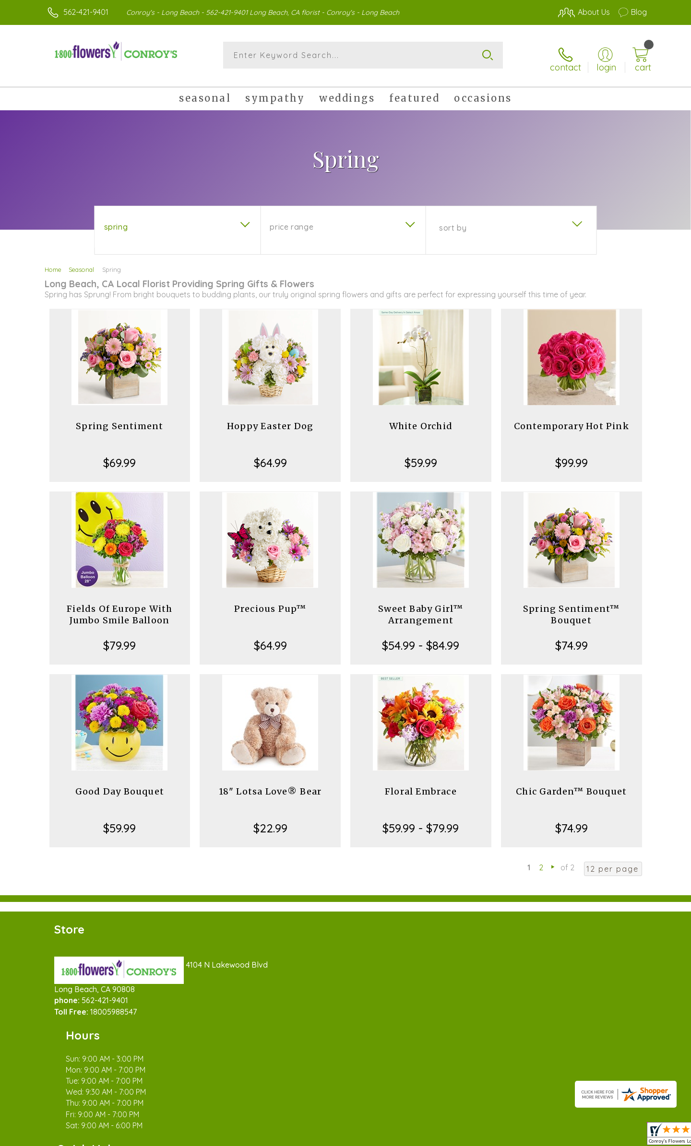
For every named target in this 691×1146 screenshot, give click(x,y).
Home (53, 263)
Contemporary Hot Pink (571, 419)
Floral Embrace (421, 784)
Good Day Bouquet (119, 784)
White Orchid (421, 419)
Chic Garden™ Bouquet (571, 784)
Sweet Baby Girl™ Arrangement (420, 607)
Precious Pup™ (270, 602)
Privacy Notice (493, 1136)
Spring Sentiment (119, 419)
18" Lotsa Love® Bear (270, 784)
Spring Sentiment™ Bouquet (571, 607)
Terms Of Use (436, 1136)
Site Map (621, 1136)
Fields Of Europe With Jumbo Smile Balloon (119, 607)
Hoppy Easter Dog (270, 419)
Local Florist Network (562, 1136)
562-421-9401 (85, 12)
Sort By (452, 221)
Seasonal (81, 263)
